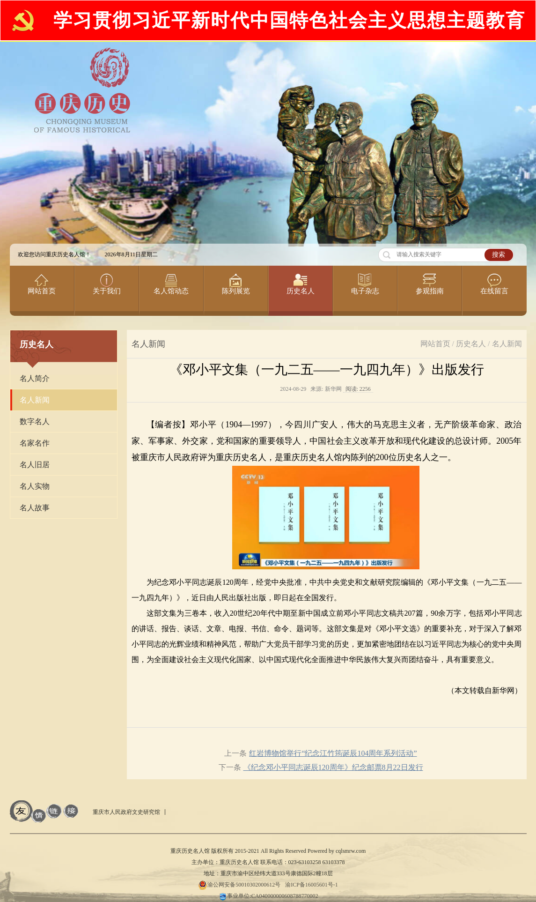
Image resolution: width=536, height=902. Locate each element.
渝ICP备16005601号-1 (311, 884)
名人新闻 (507, 344)
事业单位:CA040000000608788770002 (268, 896)
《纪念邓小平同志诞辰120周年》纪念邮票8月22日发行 (333, 767)
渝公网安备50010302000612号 (239, 884)
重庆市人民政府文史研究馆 (126, 812)
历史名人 (471, 344)
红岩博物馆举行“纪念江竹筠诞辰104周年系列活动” (333, 753)
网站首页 (435, 344)
